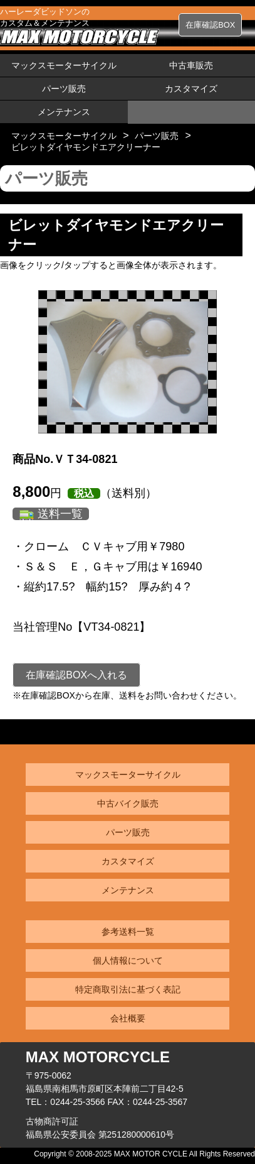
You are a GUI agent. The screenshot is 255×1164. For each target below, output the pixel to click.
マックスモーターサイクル (64, 65)
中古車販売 (191, 65)
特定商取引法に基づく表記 (127, 989)
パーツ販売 (64, 89)
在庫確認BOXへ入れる (76, 675)
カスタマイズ (191, 89)
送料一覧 (60, 514)
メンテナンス (64, 112)
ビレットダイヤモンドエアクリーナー (85, 147)
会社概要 (127, 1018)
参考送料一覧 (127, 932)
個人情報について (128, 960)
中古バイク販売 (128, 803)
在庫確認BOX (210, 25)
